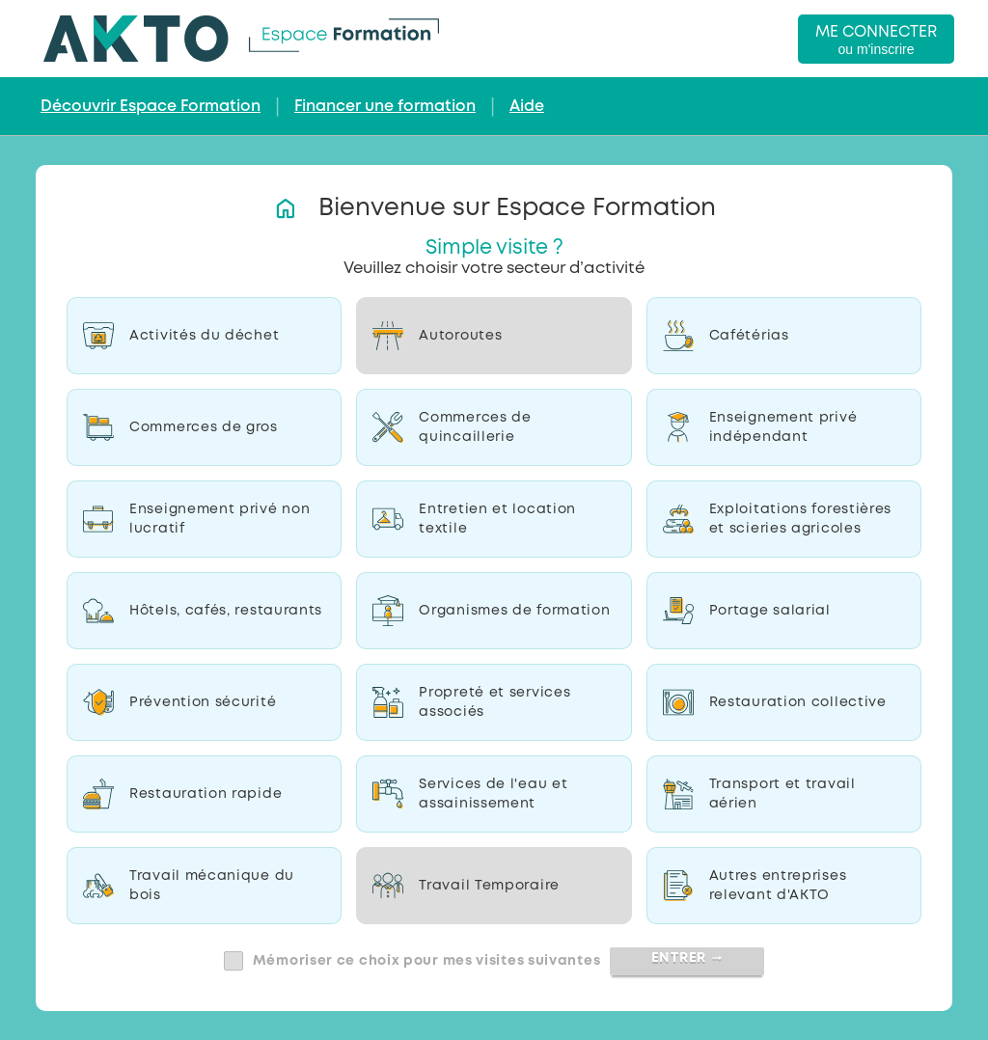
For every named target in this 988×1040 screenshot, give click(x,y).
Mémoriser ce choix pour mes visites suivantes (427, 961)
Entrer (687, 958)
